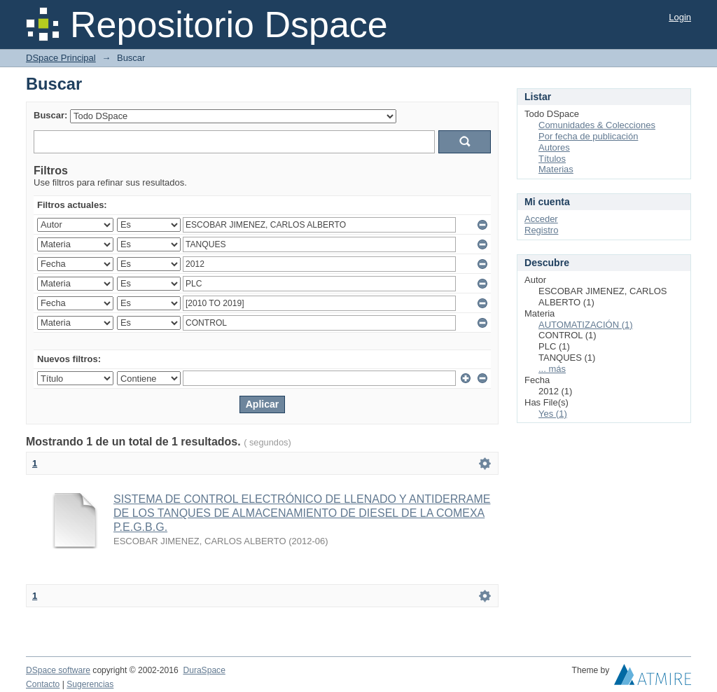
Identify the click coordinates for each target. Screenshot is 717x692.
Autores (554, 147)
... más (552, 369)
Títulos (552, 158)
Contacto (43, 684)
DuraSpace (204, 670)
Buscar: (50, 115)
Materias (555, 169)
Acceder (541, 219)
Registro (541, 230)
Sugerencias (90, 684)
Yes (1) (552, 413)
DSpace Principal (61, 58)
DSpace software (58, 670)
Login (680, 17)
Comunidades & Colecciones (596, 125)
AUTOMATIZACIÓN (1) (585, 324)
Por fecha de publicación (588, 136)
